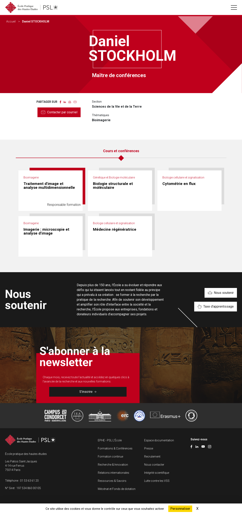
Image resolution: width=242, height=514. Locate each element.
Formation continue (110, 456)
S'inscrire (87, 392)
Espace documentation (159, 440)
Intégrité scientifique (156, 472)
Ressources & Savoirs (112, 480)
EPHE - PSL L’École (110, 440)
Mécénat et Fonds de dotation (116, 489)
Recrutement (152, 456)
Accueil (11, 21)
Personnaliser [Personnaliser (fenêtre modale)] (180, 509)
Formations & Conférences (115, 448)
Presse (148, 448)
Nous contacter (154, 464)
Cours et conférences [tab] (121, 151)
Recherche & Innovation (113, 464)
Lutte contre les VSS (157, 480)
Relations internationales (113, 472)
